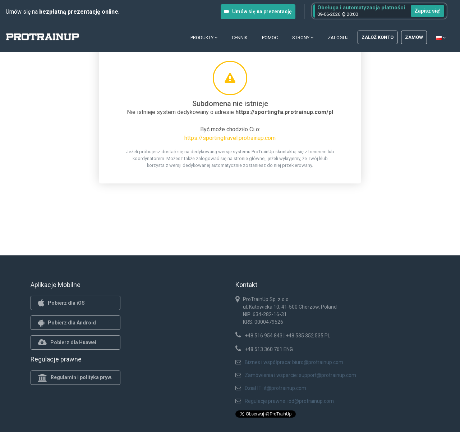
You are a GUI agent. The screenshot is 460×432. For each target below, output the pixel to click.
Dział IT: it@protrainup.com (275, 388)
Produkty (203, 37)
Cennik (240, 37)
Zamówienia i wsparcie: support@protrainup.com (300, 375)
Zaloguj (338, 37)
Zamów (414, 37)
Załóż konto (378, 37)
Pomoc (270, 37)
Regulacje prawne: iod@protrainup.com (289, 401)
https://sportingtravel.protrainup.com (230, 138)
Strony (302, 37)
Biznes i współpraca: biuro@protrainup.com (294, 362)
